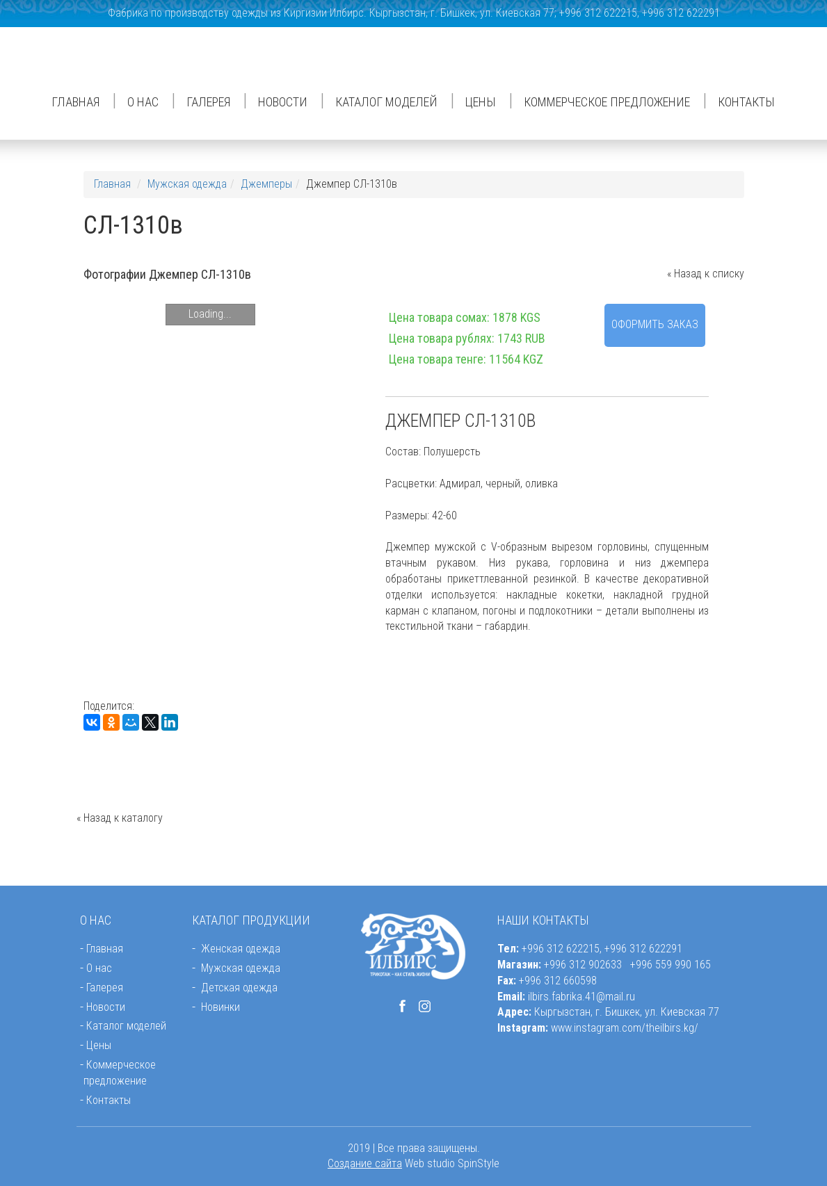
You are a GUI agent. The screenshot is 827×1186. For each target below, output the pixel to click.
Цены (480, 102)
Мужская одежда (187, 183)
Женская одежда (240, 948)
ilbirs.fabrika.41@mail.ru (581, 996)
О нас (143, 102)
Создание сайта (365, 1163)
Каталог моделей (386, 102)
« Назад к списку (705, 273)
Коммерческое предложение (607, 102)
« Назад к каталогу (120, 817)
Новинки (220, 1007)
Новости (282, 102)
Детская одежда (239, 987)
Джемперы (266, 183)
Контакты (746, 102)
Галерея (208, 102)
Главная (75, 102)
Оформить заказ (654, 324)
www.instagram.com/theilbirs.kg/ (624, 1027)
